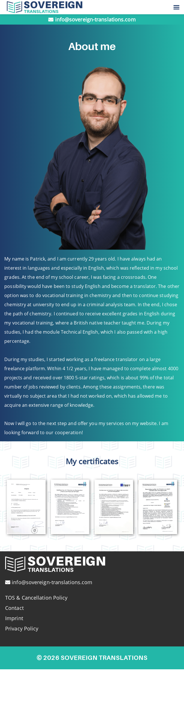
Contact (14, 607)
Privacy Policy (21, 628)
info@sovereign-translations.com (95, 19)
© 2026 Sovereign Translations (92, 657)
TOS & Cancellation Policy (36, 597)
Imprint (14, 618)
